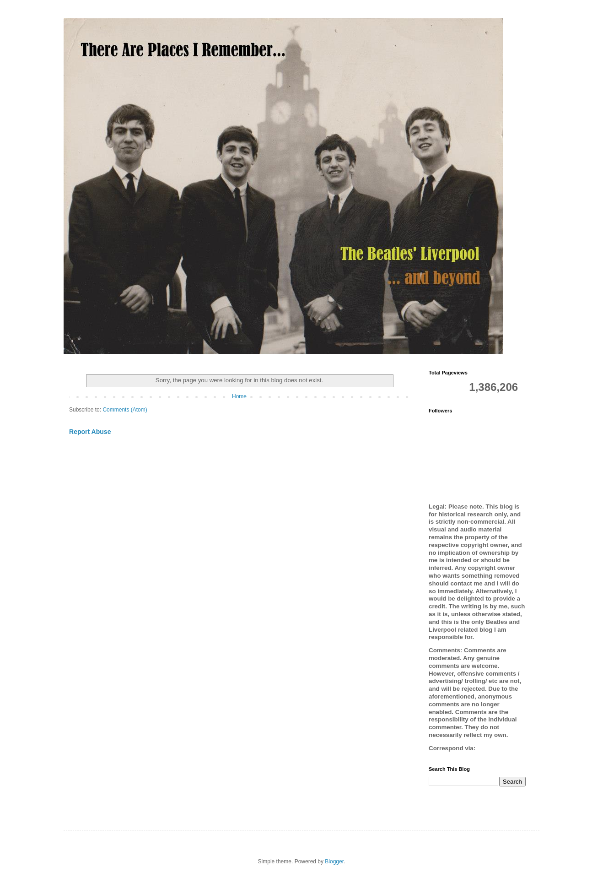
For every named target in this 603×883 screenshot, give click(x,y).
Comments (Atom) (124, 409)
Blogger (334, 861)
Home (239, 396)
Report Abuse (90, 431)
